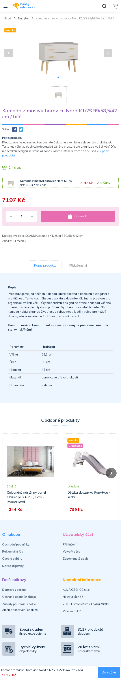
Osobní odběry (12, 558)
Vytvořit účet (71, 551)
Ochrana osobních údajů (19, 596)
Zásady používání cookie (19, 604)
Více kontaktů (72, 611)
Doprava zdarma (14, 589)
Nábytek (23, 18)
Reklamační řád (12, 551)
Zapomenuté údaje (76, 558)
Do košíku (78, 216)
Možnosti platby (13, 566)
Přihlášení (69, 544)
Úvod (7, 18)
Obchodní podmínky (15, 544)
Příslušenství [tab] (78, 265)
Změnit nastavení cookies (20, 609)
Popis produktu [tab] (45, 265)
